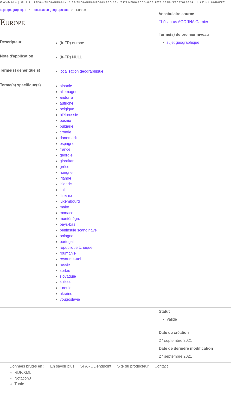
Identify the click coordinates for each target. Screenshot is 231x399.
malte (64, 207)
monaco (66, 213)
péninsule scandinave (78, 230)
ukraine (66, 294)
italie (64, 190)
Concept (218, 2)
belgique (67, 109)
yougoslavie (70, 299)
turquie (65, 288)
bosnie (65, 120)
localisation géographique (51, 10)
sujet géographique (13, 10)
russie (65, 265)
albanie (66, 86)
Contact (161, 366)
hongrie (66, 172)
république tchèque (76, 247)
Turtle (19, 384)
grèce (64, 167)
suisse (65, 282)
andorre (66, 97)
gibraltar (67, 161)
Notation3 (22, 378)
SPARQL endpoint (95, 366)
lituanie (66, 195)
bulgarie (66, 126)
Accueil (8, 2)
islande (66, 184)
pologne (66, 236)
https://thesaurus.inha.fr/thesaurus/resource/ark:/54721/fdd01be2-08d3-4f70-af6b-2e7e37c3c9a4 (112, 2)
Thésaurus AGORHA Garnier (183, 22)
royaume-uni (70, 259)
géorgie (66, 155)
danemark (68, 138)
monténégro (70, 219)
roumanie (68, 253)
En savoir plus (62, 366)
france (65, 149)
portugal (67, 242)
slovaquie (68, 276)
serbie (65, 270)
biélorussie (69, 115)
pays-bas (67, 224)
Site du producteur (133, 366)
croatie (65, 132)
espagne (67, 144)
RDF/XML (22, 372)
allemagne (68, 92)
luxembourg (70, 201)
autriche (66, 103)
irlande (65, 178)
